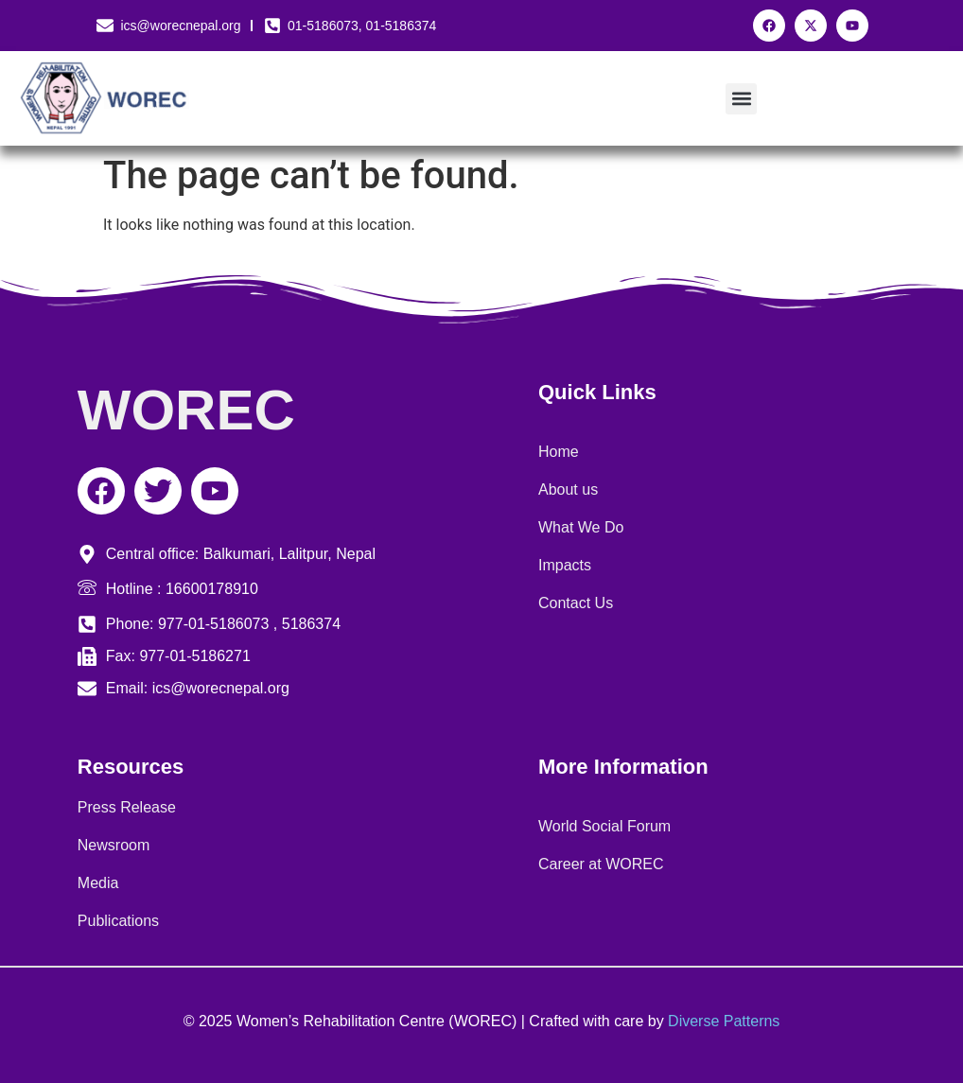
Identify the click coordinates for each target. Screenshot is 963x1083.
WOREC (186, 410)
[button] (741, 98)
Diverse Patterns (723, 1021)
